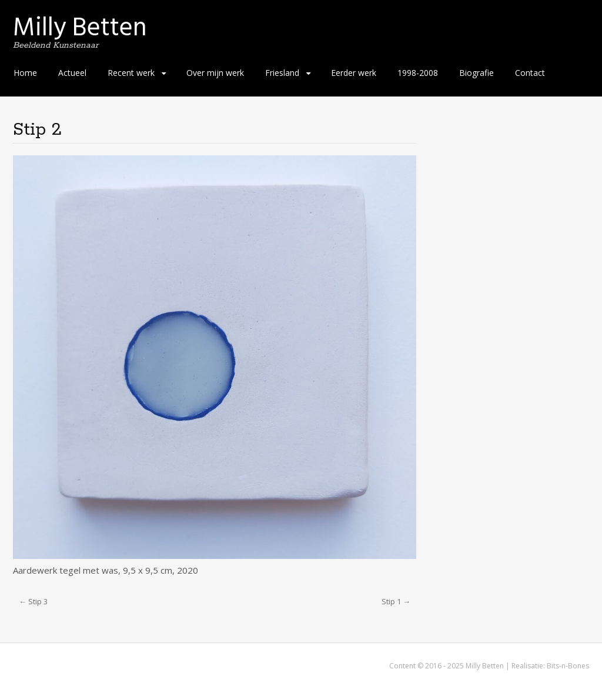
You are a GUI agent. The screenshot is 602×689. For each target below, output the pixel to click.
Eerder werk (353, 72)
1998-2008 (417, 72)
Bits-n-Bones (568, 666)
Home (25, 72)
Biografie (476, 72)
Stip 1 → (396, 601)
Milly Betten (80, 27)
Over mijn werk (215, 72)
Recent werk (131, 72)
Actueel (72, 72)
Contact (530, 72)
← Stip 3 (33, 601)
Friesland (282, 72)
